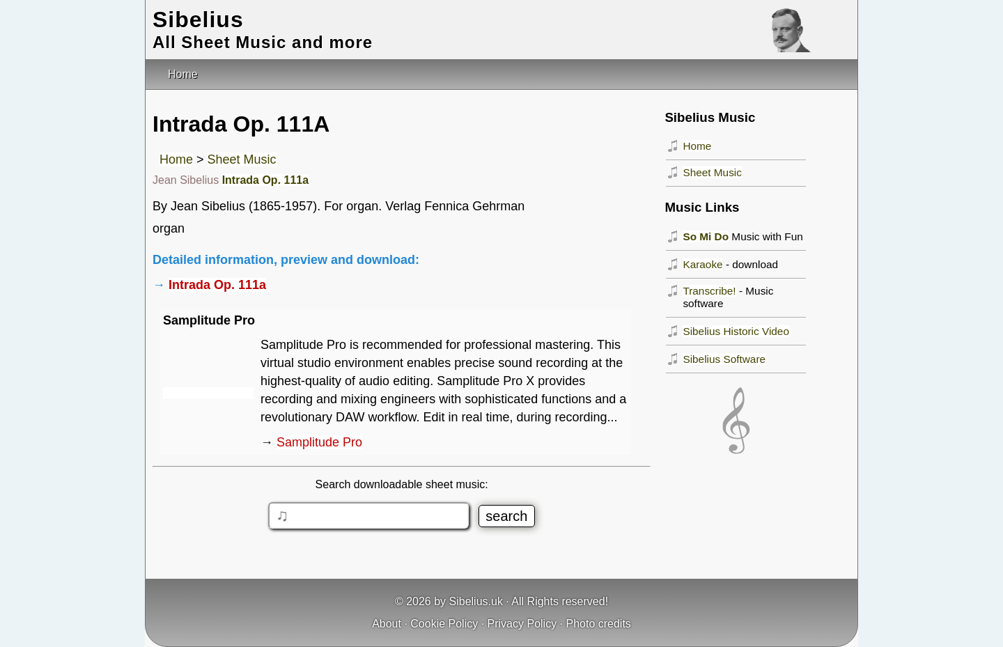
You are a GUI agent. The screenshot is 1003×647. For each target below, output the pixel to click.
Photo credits (598, 624)
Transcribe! (709, 291)
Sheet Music (242, 159)
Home (176, 159)
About (386, 624)
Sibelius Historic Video (736, 331)
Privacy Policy (522, 624)
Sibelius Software (724, 359)
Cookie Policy (444, 624)
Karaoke (702, 264)
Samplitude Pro (319, 442)
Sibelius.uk (476, 601)
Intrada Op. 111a (265, 180)
